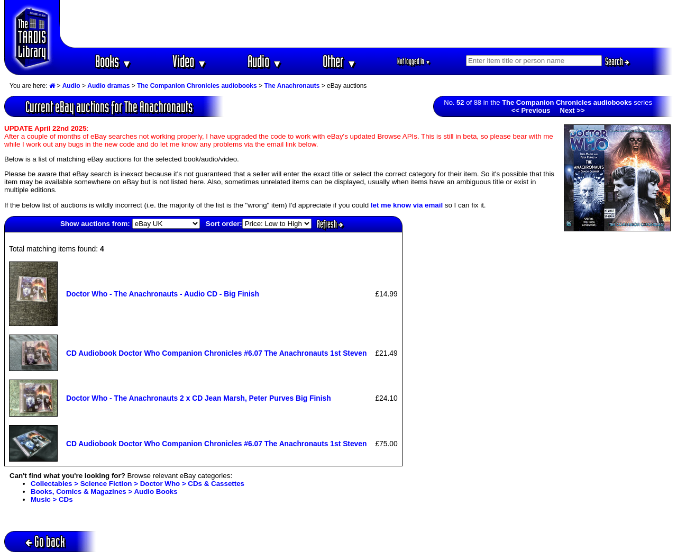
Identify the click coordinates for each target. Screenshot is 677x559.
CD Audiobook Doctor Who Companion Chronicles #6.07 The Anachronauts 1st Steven (216, 353)
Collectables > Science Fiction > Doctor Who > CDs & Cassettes (137, 484)
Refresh (330, 224)
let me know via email (407, 205)
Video (189, 61)
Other (339, 61)
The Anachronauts (291, 85)
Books (113, 61)
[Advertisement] (366, 24)
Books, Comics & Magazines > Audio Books (104, 491)
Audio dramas (108, 85)
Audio (265, 61)
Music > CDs (52, 499)
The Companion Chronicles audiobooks (197, 85)
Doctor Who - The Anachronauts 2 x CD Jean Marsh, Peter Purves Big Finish (198, 398)
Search (617, 61)
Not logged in (414, 61)
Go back (45, 541)
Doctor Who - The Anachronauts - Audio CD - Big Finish (162, 294)
